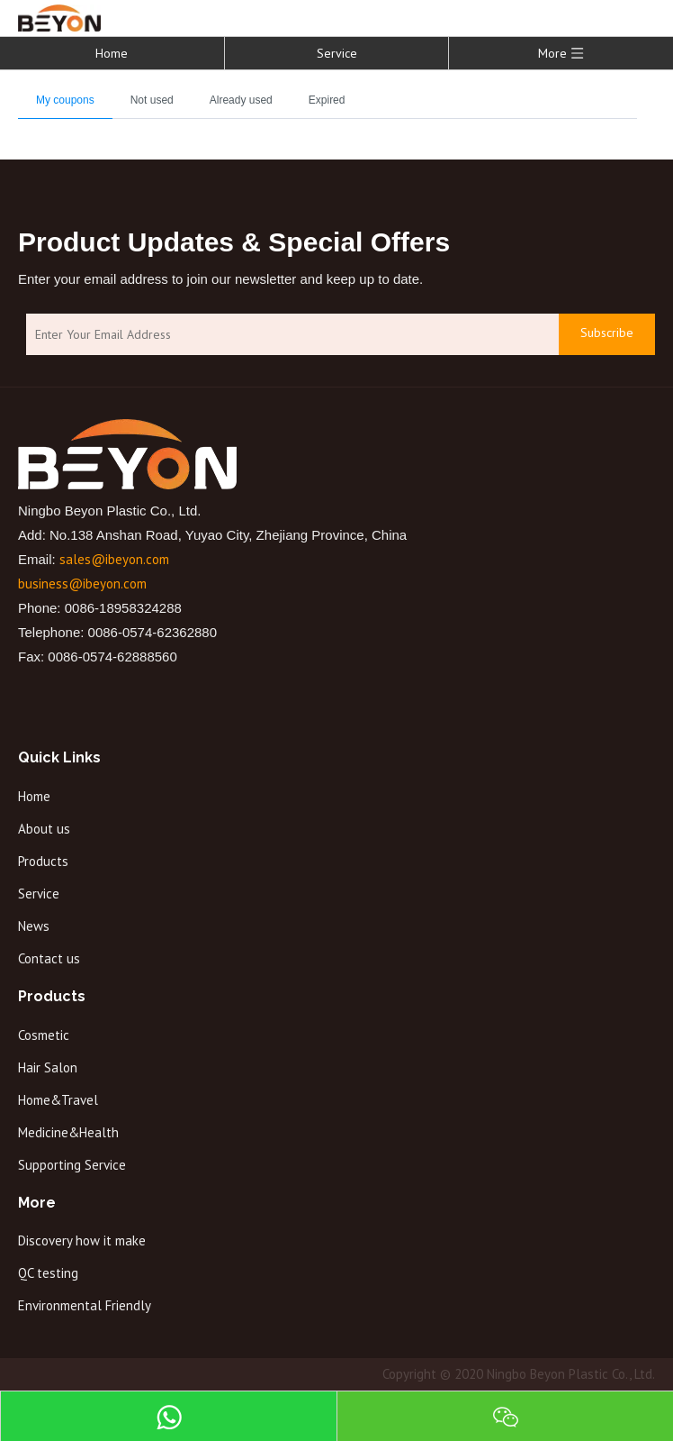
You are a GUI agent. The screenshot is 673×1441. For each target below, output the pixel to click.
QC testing (48, 1272)
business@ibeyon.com (82, 583)
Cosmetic (43, 1035)
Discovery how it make (82, 1240)
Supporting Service (72, 1164)
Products (43, 861)
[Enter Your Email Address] (288, 335)
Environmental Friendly (84, 1305)
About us (44, 828)
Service (337, 53)
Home (111, 53)
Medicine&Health (68, 1132)
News (33, 926)
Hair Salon (47, 1067)
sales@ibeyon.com (114, 559)
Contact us (49, 958)
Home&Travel (58, 1099)
